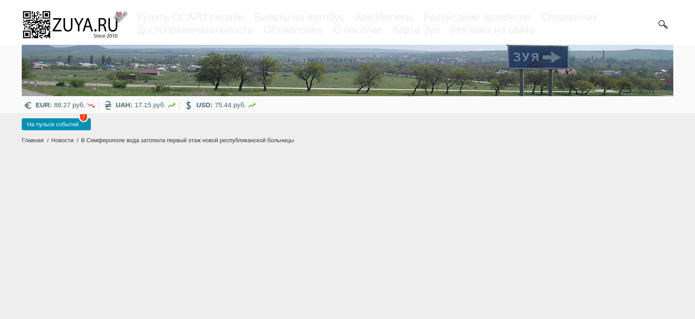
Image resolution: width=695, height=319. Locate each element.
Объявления (293, 29)
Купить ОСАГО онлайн (190, 17)
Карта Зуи (416, 29)
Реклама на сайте (492, 29)
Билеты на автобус (299, 17)
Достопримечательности (195, 29)
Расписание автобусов (477, 17)
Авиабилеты (384, 17)
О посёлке (357, 29)
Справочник (569, 17)
